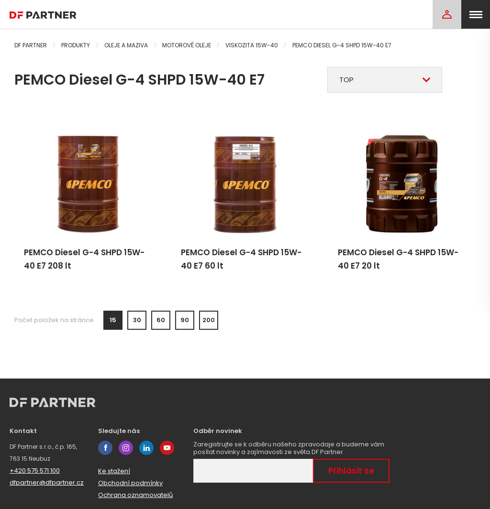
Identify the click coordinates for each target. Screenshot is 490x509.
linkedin (146, 448)
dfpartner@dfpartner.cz (47, 482)
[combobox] (384, 80)
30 (137, 320)
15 (113, 320)
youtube (167, 448)
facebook (105, 448)
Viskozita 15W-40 (251, 45)
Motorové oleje (186, 45)
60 (160, 320)
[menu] (475, 14)
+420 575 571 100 (35, 470)
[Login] (447, 14)
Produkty (75, 45)
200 (208, 320)
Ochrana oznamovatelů (135, 494)
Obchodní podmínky (130, 482)
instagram (126, 448)
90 (184, 320)
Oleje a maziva (126, 45)
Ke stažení (114, 471)
